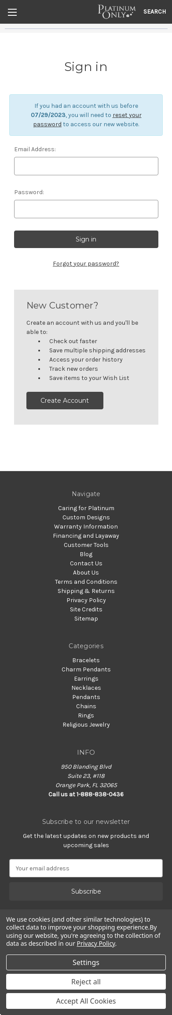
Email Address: (35, 149)
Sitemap (86, 618)
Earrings (86, 678)
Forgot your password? (86, 263)
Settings (86, 962)
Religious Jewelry (86, 724)
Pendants (86, 697)
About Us (86, 572)
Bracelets (86, 660)
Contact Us (86, 563)
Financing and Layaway (86, 535)
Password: (29, 192)
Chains (86, 706)
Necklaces (86, 688)
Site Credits (86, 609)
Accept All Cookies (86, 1001)
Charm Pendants (86, 669)
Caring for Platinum (86, 508)
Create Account (64, 401)
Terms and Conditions (86, 582)
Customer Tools (86, 545)
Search (154, 11)
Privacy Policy (86, 600)
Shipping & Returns (86, 591)
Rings (86, 715)
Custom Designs (86, 517)
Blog (86, 554)
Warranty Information (86, 526)
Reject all (86, 982)
